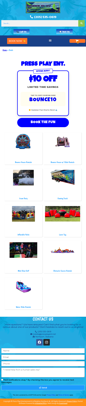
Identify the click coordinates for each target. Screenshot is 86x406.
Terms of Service (64, 395)
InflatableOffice (41, 403)
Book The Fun (43, 122)
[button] (50, 40)
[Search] (81, 23)
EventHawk (63, 403)
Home (5, 50)
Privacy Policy (51, 395)
